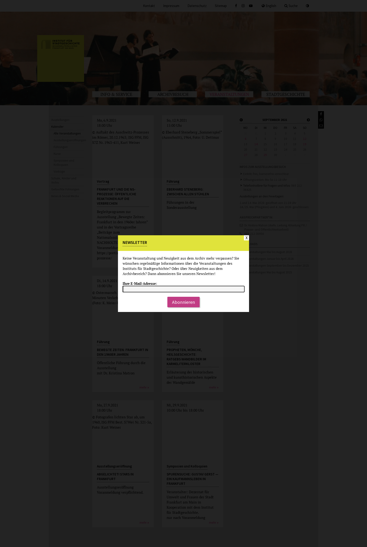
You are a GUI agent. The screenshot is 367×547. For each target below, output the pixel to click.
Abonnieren (183, 302)
